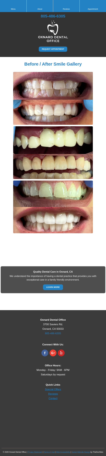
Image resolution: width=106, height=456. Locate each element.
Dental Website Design (80, 452)
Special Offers (53, 389)
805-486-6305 (53, 16)
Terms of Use (49, 452)
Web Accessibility (63, 452)
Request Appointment (53, 49)
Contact (53, 398)
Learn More (53, 287)
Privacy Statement (35, 452)
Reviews (53, 393)
